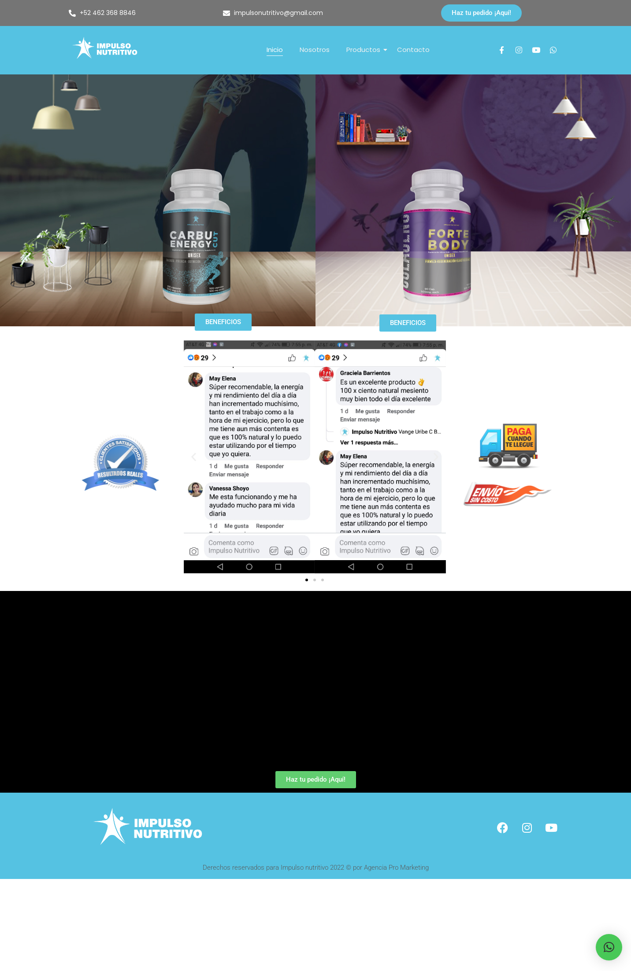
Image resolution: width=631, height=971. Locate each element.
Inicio (275, 49)
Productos (365, 49)
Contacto (413, 49)
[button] (193, 456)
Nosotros (315, 49)
